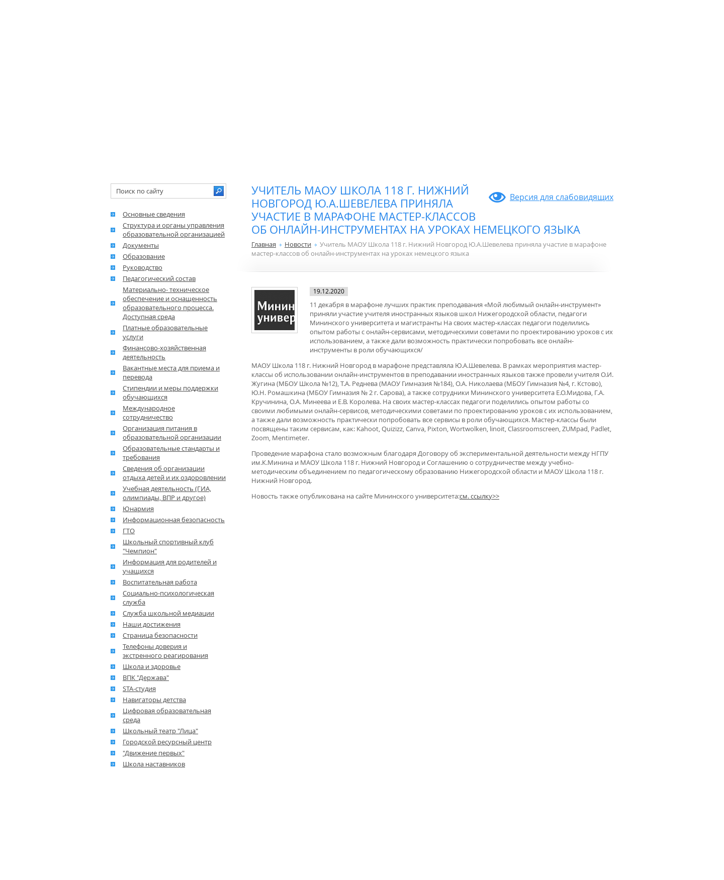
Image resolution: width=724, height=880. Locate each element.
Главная (263, 244)
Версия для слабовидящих (561, 197)
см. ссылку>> (479, 496)
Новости (298, 244)
